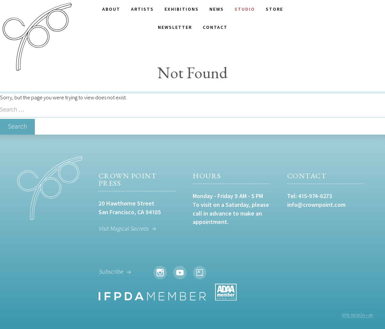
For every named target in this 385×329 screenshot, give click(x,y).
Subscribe (111, 271)
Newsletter (175, 27)
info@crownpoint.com (316, 204)
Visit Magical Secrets (123, 228)
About (111, 9)
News (216, 9)
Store (274, 9)
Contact (215, 27)
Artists (142, 9)
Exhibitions (182, 9)
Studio (245, 9)
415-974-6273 (315, 196)
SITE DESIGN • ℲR (357, 315)
